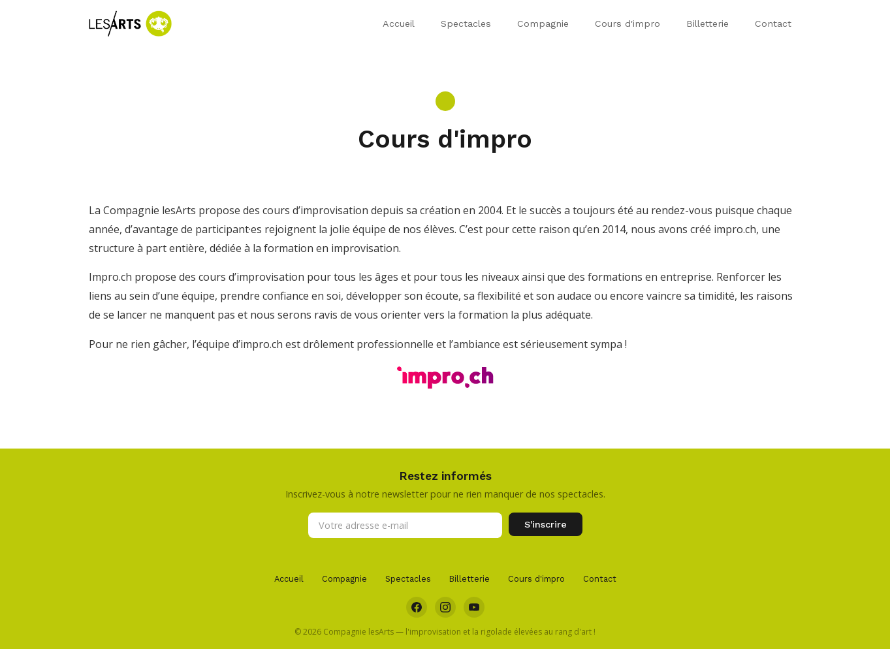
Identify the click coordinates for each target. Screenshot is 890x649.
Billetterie (707, 23)
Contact (773, 23)
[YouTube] (474, 607)
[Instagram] (445, 607)
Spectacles (466, 23)
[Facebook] (416, 607)
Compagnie (543, 23)
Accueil (399, 23)
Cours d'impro (627, 23)
